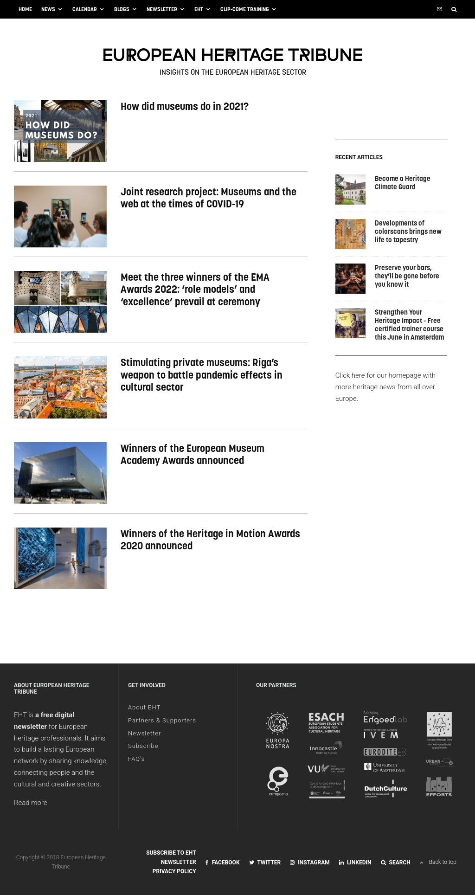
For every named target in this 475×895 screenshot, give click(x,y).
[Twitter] (265, 862)
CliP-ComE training (244, 9)
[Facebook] (222, 862)
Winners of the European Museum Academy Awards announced (192, 454)
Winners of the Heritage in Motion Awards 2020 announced (210, 540)
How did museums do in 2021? (185, 106)
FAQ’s (136, 758)
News (48, 9)
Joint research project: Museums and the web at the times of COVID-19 (208, 198)
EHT (198, 9)
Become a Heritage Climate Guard (402, 182)
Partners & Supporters (162, 720)
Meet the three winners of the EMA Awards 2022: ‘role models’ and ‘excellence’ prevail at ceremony (195, 289)
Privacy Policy (174, 871)
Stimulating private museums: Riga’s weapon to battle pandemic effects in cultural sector (201, 374)
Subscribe (143, 745)
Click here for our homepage (378, 375)
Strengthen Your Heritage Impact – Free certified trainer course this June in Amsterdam (409, 324)
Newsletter (162, 9)
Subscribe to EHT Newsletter (171, 857)
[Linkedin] (355, 862)
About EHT (144, 707)
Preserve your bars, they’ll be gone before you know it (407, 276)
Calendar (84, 9)
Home (25, 9)
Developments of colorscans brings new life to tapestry (408, 231)
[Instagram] (309, 862)
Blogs (121, 9)
